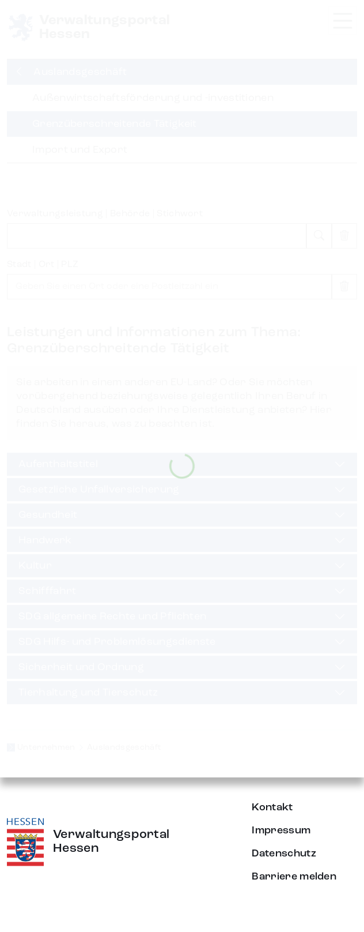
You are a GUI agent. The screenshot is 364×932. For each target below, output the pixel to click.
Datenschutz (284, 853)
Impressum (281, 830)
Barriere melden (294, 876)
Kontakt (272, 807)
